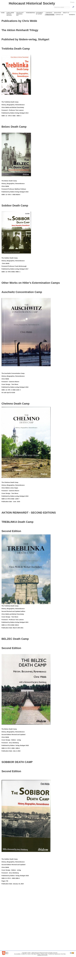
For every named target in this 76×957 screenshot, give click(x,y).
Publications (50, 14)
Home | (29, 954)
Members (72, 14)
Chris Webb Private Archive (10, 14)
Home (2, 12)
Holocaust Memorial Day (19, 14)
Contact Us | (24, 954)
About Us (65, 12)
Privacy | (38, 954)
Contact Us (59, 14)
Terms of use (44, 954)
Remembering (30, 12)
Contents (49, 12)
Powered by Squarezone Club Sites (57, 954)
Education (57, 12)
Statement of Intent (39, 13)
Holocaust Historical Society (32, 3)
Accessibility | (17, 954)
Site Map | (33, 954)
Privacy (72, 2)
